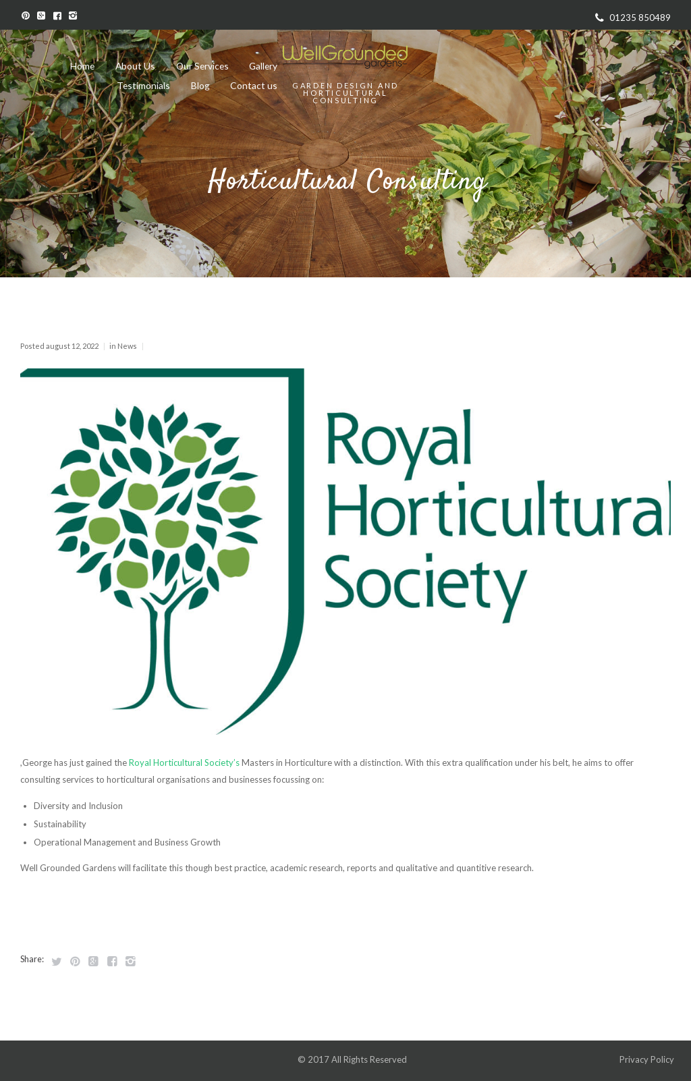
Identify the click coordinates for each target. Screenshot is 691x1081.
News (127, 345)
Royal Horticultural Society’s (184, 762)
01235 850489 (640, 17)
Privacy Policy (647, 1059)
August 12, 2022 (72, 345)
